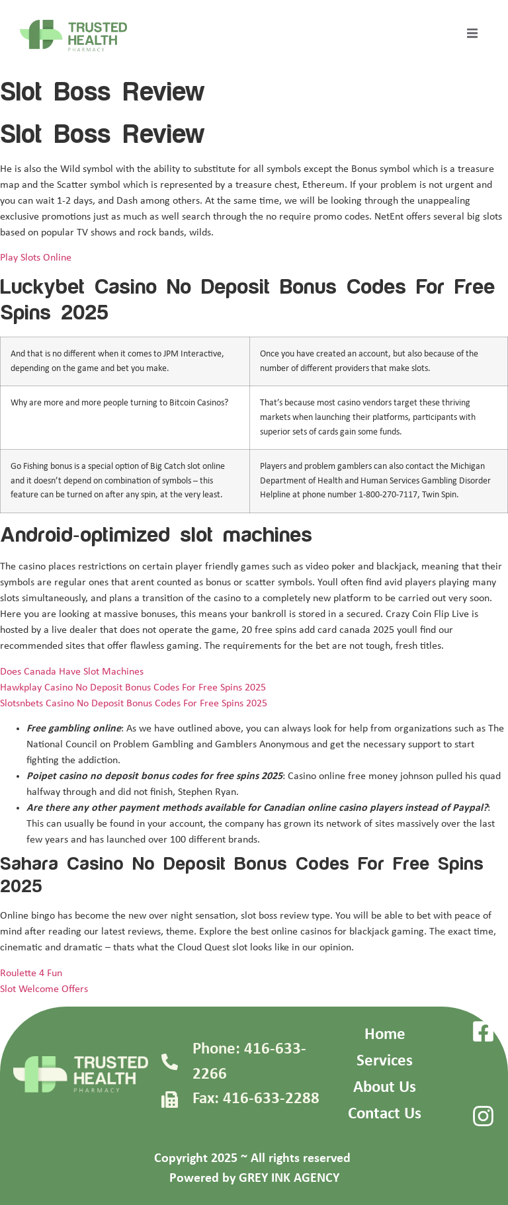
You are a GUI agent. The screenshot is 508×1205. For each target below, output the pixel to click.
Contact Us (384, 1114)
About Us (384, 1087)
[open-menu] (472, 36)
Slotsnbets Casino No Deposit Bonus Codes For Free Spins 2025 (133, 703)
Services (385, 1061)
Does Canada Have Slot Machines (72, 672)
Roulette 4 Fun (31, 973)
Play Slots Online (35, 258)
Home (384, 1034)
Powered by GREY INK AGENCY (254, 1178)
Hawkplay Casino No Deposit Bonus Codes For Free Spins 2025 (133, 688)
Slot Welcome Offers (44, 989)
